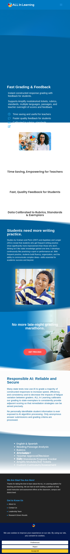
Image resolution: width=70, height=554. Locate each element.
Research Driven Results (18, 515)
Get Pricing (34, 352)
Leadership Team (15, 511)
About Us (12, 504)
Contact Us (13, 508)
